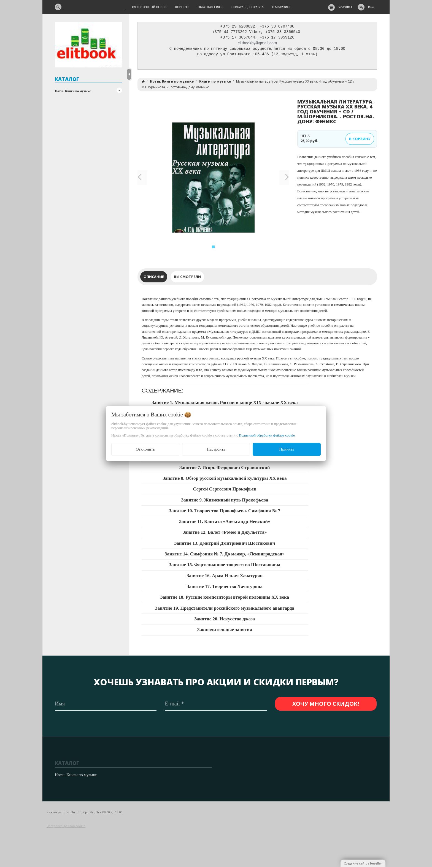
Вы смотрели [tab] (187, 278)
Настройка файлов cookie (66, 826)
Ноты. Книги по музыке (73, 91)
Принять (286, 449)
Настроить (216, 449)
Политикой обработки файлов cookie (267, 435)
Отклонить (145, 449)
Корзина (346, 7)
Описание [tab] (154, 278)
